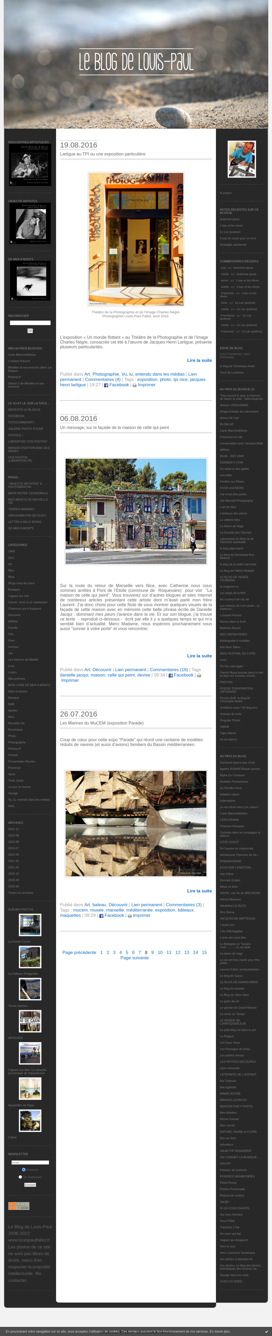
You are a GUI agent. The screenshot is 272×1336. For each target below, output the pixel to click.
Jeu (10, 653)
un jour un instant (19, 786)
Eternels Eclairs (230, 880)
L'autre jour (227, 924)
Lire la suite (199, 360)
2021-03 (13, 867)
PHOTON (226, 682)
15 (204, 952)
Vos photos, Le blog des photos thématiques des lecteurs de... (240, 1267)
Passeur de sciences (233, 1170)
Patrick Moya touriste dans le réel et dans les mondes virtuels (241, 674)
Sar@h (224, 1201)
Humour (13, 646)
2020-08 (13, 880)
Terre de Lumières (232, 372)
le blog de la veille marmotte (238, 564)
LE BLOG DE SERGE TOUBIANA (234, 578)
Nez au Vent (228, 1138)
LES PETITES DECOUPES (238, 1061)
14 (195, 952)
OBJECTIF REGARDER (236, 1150)
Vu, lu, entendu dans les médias (29, 799)
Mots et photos (17, 691)
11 (169, 952)
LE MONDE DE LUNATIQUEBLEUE (233, 1022)
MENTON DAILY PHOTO (236, 1106)
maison (98, 675)
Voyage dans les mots (234, 1275)
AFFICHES (15, 1037)
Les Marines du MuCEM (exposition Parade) (102, 723)
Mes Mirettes (228, 1112)
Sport (11, 774)
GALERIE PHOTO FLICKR (25, 428)
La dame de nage (231, 953)
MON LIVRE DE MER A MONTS (29, 685)
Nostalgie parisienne (233, 244)
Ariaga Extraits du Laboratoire (239, 411)
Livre (11, 665)
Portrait (13, 755)
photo (165, 379)
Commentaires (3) (184, 904)
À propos (226, 192)
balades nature (229, 794)
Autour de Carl (229, 417)
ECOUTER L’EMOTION (235, 867)
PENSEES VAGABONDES (237, 1176)
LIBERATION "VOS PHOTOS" (28, 441)
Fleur (11, 640)
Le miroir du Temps (232, 1014)
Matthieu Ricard (230, 628)
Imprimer (144, 384)
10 (160, 952)
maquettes (70, 915)
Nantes (13, 710)
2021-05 (13, 860)
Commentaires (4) (103, 379)
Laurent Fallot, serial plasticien (240, 969)
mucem (80, 910)
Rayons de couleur (232, 1195)
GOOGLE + (15, 435)
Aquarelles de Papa (21, 1105)
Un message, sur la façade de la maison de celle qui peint (114, 427)
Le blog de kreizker (232, 988)
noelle (225, 274)
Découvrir (14, 615)
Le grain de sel (229, 1001)
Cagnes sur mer (18, 595)
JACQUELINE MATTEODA (237, 918)
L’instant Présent (19, 361)
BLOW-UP (226, 424)
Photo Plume (228, 1182)
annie (224, 280)
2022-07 (13, 848)
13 (186, 952)
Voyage (13, 793)
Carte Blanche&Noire (22, 354)
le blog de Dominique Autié (237, 366)
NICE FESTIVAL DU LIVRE (238, 653)
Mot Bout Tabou (230, 647)
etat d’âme (226, 873)
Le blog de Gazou (231, 975)
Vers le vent (227, 1246)
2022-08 (13, 841)
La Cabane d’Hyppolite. (23, 973)
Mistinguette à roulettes (235, 640)
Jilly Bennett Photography (236, 500)
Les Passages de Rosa (235, 1049)
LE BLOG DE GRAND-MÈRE (239, 982)
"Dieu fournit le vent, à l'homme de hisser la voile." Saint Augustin (241, 397)
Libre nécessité (230, 1068)
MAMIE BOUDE (230, 1093)
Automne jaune (230, 219)
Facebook (116, 384)
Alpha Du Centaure (232, 775)
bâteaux (186, 910)
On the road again (231, 666)
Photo (12, 736)
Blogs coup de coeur (21, 583)
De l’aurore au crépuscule (236, 848)
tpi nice (180, 379)
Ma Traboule (228, 1080)
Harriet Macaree (230, 899)
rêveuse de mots (230, 713)
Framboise (228, 315)
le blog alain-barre (231, 548)
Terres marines (18, 1005)
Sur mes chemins (231, 1214)
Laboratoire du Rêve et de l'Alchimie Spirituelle (237, 540)
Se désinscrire (30, 1177)
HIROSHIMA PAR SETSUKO (27, 515)
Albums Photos (20, 909)
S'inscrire (30, 1169)
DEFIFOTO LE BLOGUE (24, 409)
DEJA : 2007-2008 (232, 456)
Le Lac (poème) (230, 231)
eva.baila (226, 475)
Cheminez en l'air (231, 437)
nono (223, 659)
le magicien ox (229, 586)
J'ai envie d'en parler (233, 494)
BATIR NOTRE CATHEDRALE (28, 493)
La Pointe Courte (19, 941)
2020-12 (13, 873)
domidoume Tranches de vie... (239, 854)
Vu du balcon (228, 739)
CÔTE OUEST (229, 842)
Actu (11, 557)
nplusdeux (226, 1144)
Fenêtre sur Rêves (232, 481)
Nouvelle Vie (16, 723)
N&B (11, 704)
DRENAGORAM (230, 861)
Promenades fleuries (21, 761)
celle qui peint (121, 675)
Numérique (15, 729)
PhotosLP (14, 377)
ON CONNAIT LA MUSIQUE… (240, 1157)
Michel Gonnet (229, 1119)
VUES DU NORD (231, 1281)
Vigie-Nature (228, 733)
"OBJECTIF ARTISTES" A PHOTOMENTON (25, 485)
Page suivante (135, 957)
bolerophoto (227, 800)
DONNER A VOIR (231, 462)
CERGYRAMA (229, 819)
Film (11, 634)
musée (97, 910)
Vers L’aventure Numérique (237, 1252)
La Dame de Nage (232, 526)
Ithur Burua (227, 912)
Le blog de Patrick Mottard (237, 570)
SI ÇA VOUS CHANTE (234, 1208)
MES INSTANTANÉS (233, 634)
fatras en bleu (229, 886)
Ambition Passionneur (234, 781)
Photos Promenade (232, 1189)
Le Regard (226, 1036)
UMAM (224, 726)
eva (223, 267)
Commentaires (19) (169, 669)
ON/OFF (225, 1163)
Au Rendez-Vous (231, 788)
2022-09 (13, 835)
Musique (13, 697)
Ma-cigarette (228, 1087)
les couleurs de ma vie (234, 599)
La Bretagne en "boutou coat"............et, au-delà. (235, 945)
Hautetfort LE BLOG (233, 905)
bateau (99, 904)
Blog (11, 576)
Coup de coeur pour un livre (238, 238)
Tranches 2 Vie (229, 1227)
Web (11, 806)
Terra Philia (227, 1220)
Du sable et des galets (234, 468)
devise (143, 675)
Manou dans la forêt (233, 621)
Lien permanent (130, 669)
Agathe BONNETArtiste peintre (240, 768)
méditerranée (139, 910)
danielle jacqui (74, 675)
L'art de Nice (228, 507)
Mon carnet (227, 1125)
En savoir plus (220, 1331)
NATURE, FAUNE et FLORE (238, 1131)
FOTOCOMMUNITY (21, 422)
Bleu (11, 570)
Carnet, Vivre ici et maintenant (27, 602)
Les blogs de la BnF (233, 593)
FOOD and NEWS (232, 487)
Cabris (12, 1137)
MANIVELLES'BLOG (233, 1099)
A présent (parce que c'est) (237, 762)
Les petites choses (232, 1055)
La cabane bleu (230, 519)
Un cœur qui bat (230, 1233)
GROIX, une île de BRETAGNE (240, 893)
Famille (13, 627)
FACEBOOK (16, 416)
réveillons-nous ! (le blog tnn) (238, 707)
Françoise (227, 293)
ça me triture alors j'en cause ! (239, 807)
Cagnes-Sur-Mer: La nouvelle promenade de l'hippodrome (27, 1071)
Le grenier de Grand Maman (238, 1007)
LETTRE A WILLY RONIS (24, 521)
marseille (115, 910)
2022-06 (13, 854)
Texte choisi (15, 780)
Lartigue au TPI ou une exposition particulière (103, 154)
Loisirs (12, 672)
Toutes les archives (20, 892)
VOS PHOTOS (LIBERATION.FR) (20, 459)
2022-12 (13, 829)
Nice (11, 716)
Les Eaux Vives (230, 1042)
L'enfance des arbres (233, 513)
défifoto (13, 621)
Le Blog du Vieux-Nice (234, 994)
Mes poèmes (16, 678)
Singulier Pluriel (230, 720)
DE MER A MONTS (20, 528)
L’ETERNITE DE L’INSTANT (238, 1074)
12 (177, 952)
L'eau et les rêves (231, 225)
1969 (11, 551)
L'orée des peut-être (233, 937)
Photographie (17, 742)
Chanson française (232, 826)
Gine (224, 302)
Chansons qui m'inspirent (24, 608)
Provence (14, 767)
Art (10, 564)
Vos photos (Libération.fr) (236, 1259)
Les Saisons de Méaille (23, 659)
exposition (147, 379)
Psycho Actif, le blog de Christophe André (235, 699)
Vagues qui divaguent (234, 1240)
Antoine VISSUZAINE (234, 405)
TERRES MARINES (21, 509)
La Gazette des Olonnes (236, 532)
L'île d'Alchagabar (231, 931)
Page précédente (79, 952)
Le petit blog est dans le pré (238, 1029)
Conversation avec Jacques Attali (241, 443)
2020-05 (13, 886)
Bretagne (14, 589)
